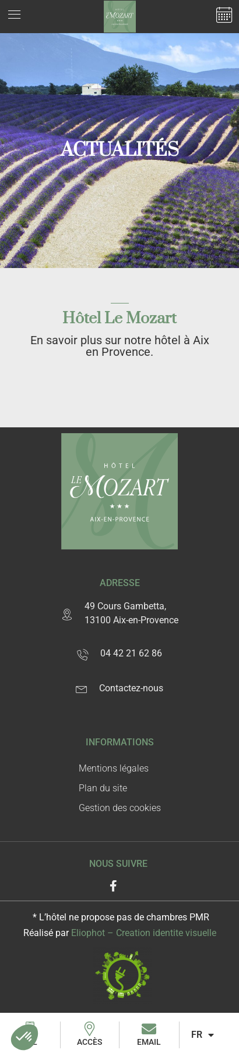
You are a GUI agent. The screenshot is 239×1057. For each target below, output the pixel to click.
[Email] (149, 1029)
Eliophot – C (143, 932)
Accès (89, 1042)
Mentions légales (114, 768)
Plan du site (103, 788)
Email (149, 1042)
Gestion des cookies (120, 807)
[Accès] (89, 1029)
